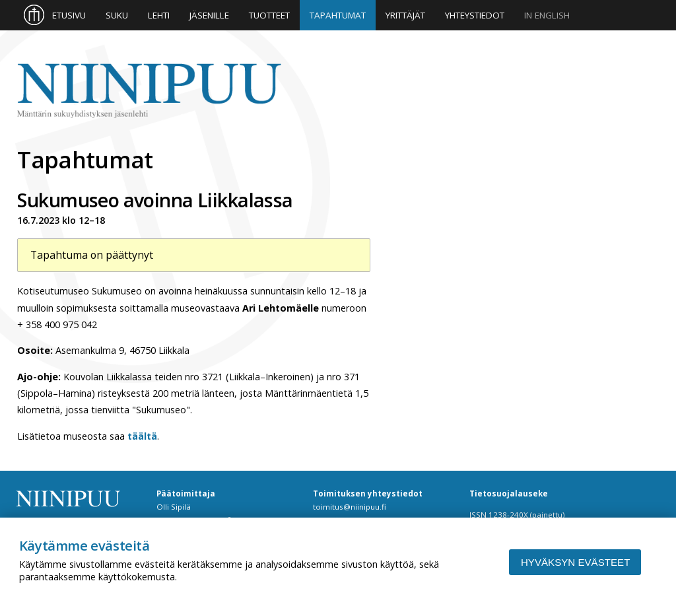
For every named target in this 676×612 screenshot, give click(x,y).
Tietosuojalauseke (508, 493)
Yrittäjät (405, 15)
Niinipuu (149, 91)
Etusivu (69, 15)
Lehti (159, 15)
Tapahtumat (338, 15)
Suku (117, 15)
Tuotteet (269, 15)
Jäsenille (209, 15)
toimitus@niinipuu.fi (349, 507)
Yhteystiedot (474, 15)
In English (547, 15)
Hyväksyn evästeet (575, 562)
